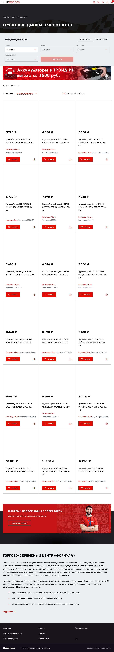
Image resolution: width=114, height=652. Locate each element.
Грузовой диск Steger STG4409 (20, 273)
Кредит (42, 628)
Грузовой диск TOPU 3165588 (55, 141)
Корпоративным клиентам (12, 633)
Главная (6, 17)
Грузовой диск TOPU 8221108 (92, 407)
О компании (7, 628)
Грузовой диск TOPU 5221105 (56, 405)
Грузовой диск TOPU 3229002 (55, 340)
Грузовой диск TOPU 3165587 (19, 141)
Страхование (44, 639)
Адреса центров (81, 628)
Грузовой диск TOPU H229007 (91, 469)
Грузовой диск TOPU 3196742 (19, 207)
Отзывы (42, 633)
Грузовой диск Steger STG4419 (19, 340)
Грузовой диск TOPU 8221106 (56, 471)
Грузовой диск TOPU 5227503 (91, 342)
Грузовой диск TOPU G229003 (19, 405)
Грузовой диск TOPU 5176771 (91, 142)
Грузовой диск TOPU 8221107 (20, 469)
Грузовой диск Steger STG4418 (55, 273)
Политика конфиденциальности (99, 648)
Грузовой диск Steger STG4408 (92, 275)
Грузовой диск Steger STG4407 (92, 207)
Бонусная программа (10, 639)
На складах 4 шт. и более (74, 93)
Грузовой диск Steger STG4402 (56, 207)
